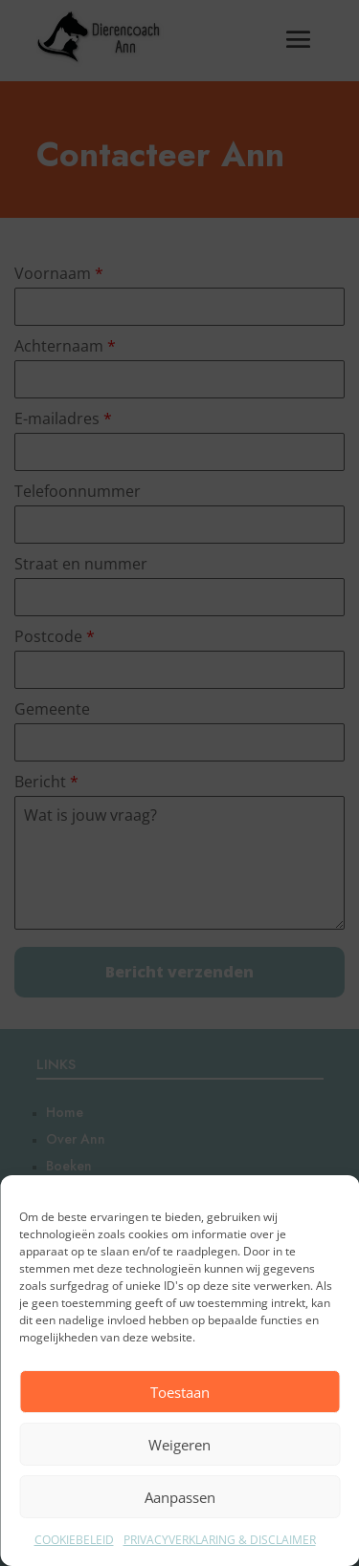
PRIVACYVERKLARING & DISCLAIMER (219, 1540)
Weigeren (179, 1444)
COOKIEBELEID (74, 1540)
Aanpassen (180, 1497)
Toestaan (180, 1392)
